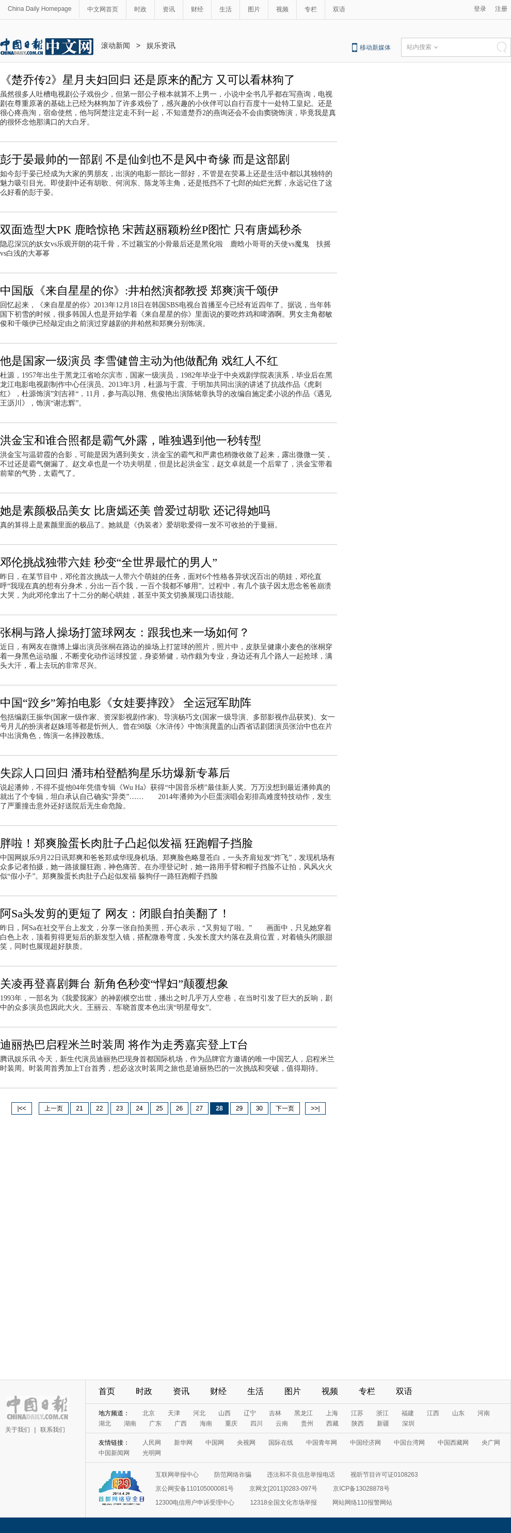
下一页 (285, 1108)
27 (199, 1108)
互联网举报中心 (177, 1474)
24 (139, 1108)
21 (79, 1108)
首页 (107, 1391)
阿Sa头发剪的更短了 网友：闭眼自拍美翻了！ (115, 913)
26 (179, 1108)
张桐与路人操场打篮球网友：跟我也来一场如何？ (125, 632)
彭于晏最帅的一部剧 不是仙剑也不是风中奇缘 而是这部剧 (145, 159)
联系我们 (52, 1429)
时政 (140, 9)
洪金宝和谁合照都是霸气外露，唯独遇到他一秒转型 (130, 440)
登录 (480, 8)
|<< (21, 1108)
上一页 (53, 1108)
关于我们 (17, 1429)
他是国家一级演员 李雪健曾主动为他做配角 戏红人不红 (139, 360)
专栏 (311, 9)
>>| (315, 1108)
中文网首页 (102, 9)
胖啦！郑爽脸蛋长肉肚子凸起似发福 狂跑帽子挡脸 (126, 843)
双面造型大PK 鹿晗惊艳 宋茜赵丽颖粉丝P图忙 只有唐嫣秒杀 (151, 229)
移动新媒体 (375, 47)
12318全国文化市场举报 (283, 1502)
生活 (225, 9)
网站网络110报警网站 (362, 1502)
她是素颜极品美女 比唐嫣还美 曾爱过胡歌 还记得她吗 (135, 510)
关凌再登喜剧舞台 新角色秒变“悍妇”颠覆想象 (114, 983)
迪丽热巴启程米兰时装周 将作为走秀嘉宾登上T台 (124, 1044)
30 (259, 1108)
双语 (339, 9)
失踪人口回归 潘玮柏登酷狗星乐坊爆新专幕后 (115, 772)
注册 (501, 8)
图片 (254, 9)
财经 (197, 9)
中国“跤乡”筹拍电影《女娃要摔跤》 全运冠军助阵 (125, 702)
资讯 (169, 9)
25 (159, 1108)
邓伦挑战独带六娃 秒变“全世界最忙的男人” (108, 562)
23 (119, 1108)
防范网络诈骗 (232, 1474)
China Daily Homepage (39, 8)
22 (99, 1108)
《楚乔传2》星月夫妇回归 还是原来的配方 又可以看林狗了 (147, 79)
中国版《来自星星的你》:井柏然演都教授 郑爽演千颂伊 (139, 290)
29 (239, 1108)
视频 (282, 9)
